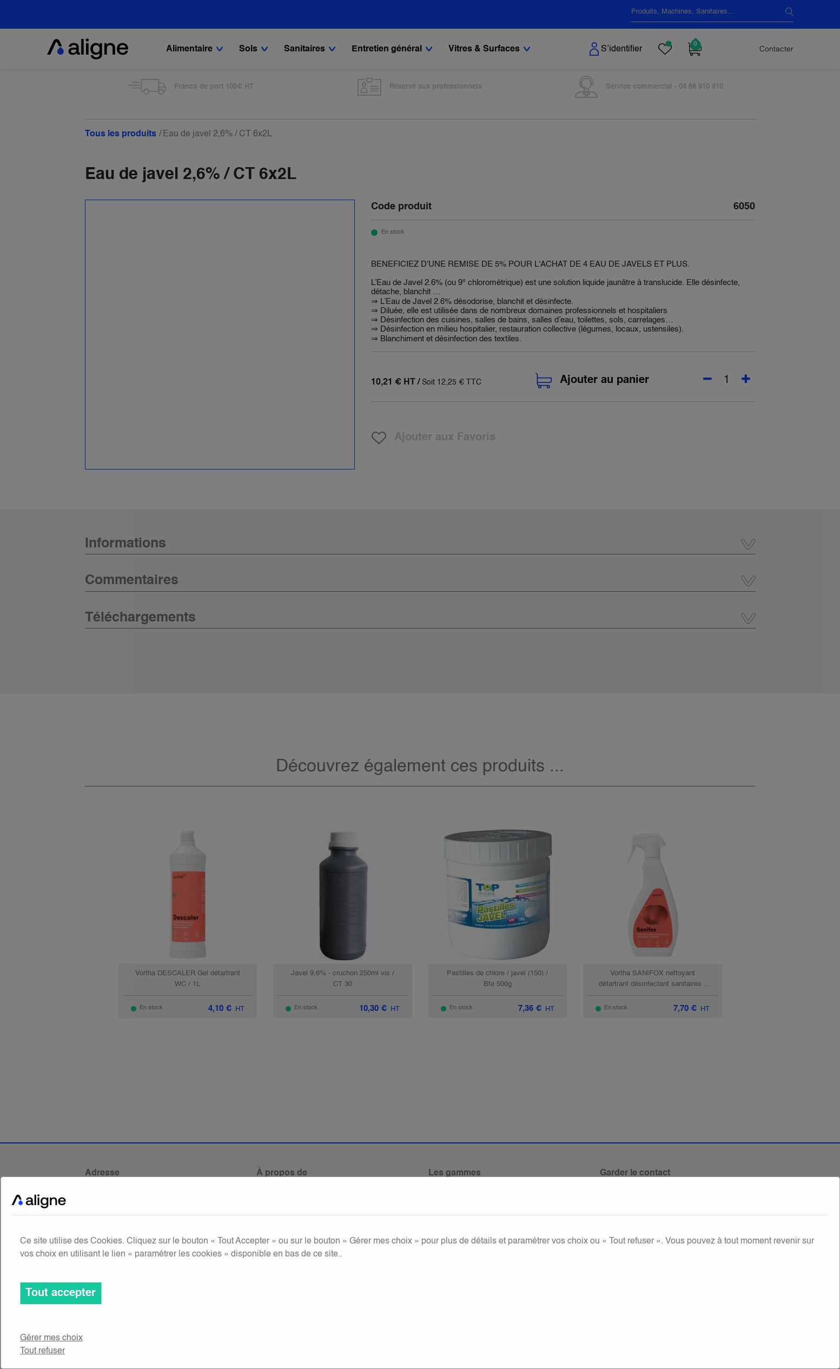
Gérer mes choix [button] (51, 1338)
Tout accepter (60, 1293)
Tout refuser (42, 1351)
